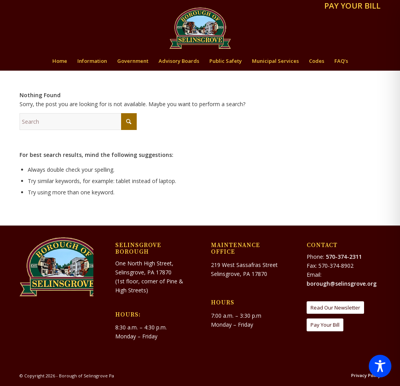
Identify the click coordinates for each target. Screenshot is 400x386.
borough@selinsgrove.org (342, 283)
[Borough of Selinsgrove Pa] (200, 28)
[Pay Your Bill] (325, 324)
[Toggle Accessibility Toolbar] (380, 366)
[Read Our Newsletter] (335, 307)
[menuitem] (350, 6)
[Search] (78, 121)
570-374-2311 (344, 256)
